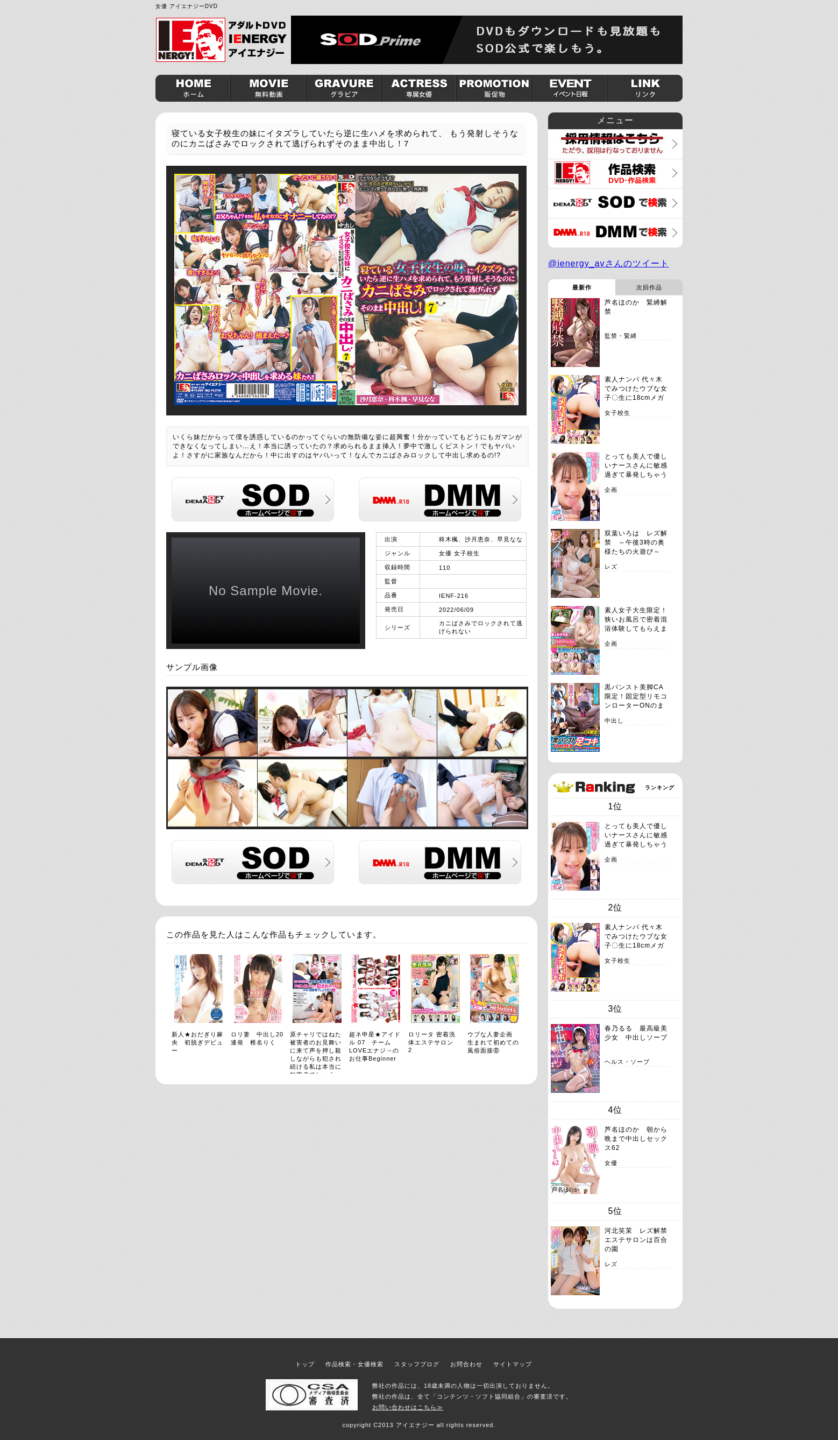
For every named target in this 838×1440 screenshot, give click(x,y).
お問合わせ (466, 1364)
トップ (305, 1364)
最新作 (582, 287)
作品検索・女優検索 (354, 1364)
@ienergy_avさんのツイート (608, 263)
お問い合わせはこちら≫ (407, 1407)
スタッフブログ (416, 1364)
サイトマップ (512, 1364)
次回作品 (649, 287)
